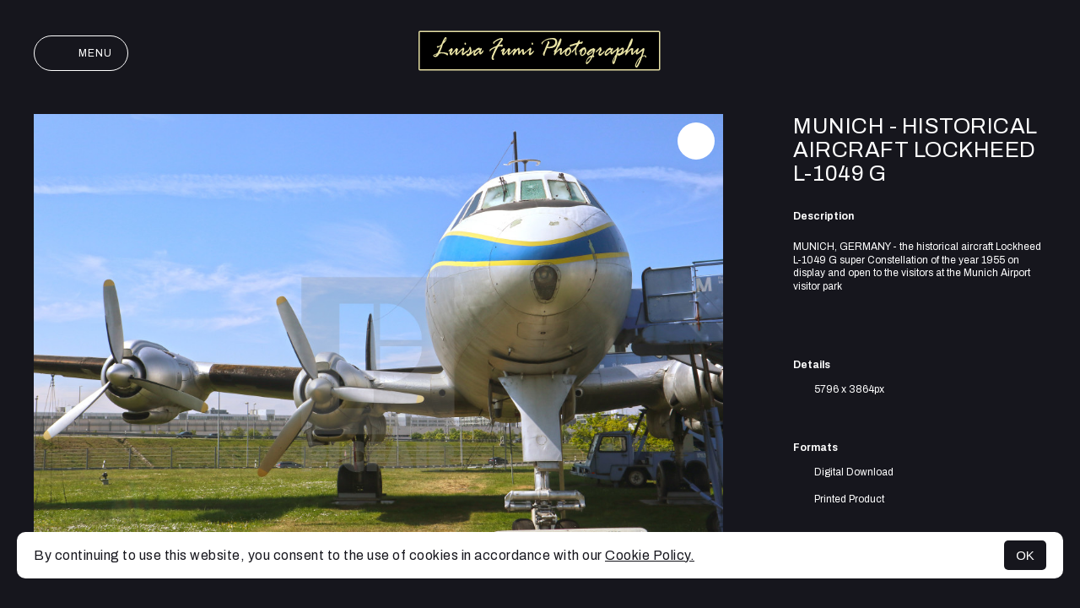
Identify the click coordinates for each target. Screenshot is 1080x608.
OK (1025, 555)
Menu (81, 53)
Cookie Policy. (649, 555)
